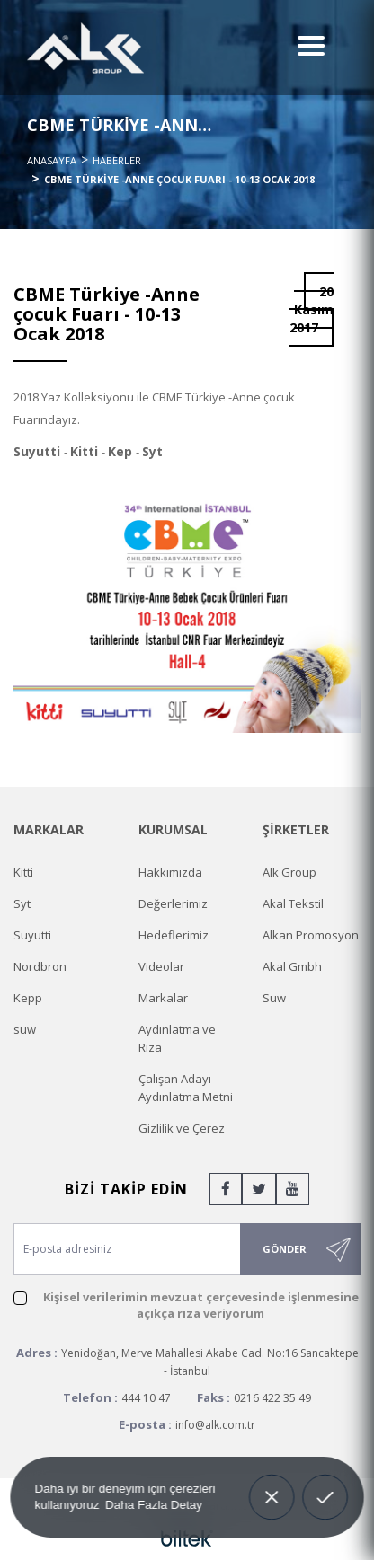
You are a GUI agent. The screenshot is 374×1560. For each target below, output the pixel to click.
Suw (274, 998)
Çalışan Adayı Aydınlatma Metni (185, 1088)
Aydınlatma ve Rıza (177, 1038)
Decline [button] (271, 1484)
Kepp (27, 998)
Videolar (161, 966)
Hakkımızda (170, 872)
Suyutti (32, 935)
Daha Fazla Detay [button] (153, 1504)
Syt (22, 903)
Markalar (163, 998)
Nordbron (40, 966)
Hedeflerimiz (173, 935)
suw (24, 1029)
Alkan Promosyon (311, 935)
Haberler (117, 160)
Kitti (23, 872)
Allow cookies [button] (324, 1494)
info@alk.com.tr (215, 1424)
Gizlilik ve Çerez (181, 1128)
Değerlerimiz (173, 903)
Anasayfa (51, 160)
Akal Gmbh (292, 966)
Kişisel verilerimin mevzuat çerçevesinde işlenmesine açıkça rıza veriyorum (201, 1305)
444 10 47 (146, 1398)
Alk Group (289, 872)
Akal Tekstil (293, 903)
